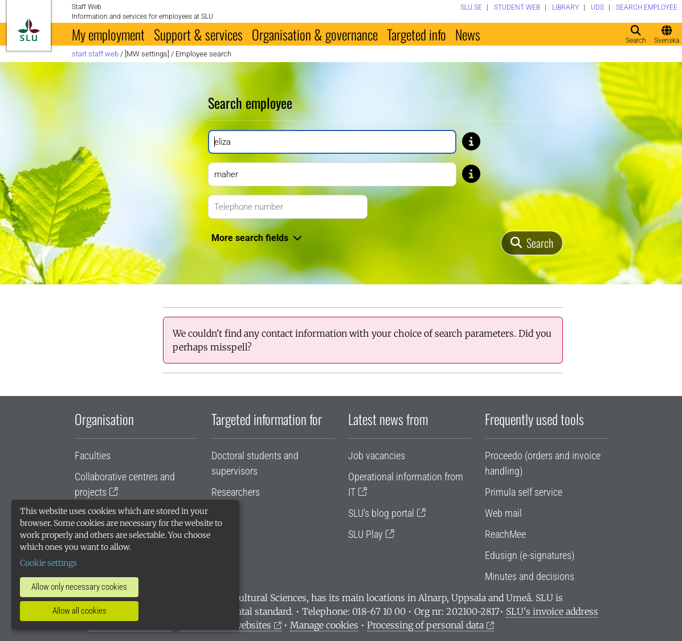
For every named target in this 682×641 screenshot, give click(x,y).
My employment (108, 34)
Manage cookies (324, 625)
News (467, 34)
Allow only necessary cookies (79, 587)
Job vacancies (376, 456)
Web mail (503, 513)
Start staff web (95, 54)
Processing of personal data (425, 625)
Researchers (235, 492)
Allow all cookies (79, 611)
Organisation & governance (315, 34)
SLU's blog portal (381, 513)
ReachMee (505, 534)
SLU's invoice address (552, 611)
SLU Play (365, 534)
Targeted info (416, 34)
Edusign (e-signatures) (529, 555)
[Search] (532, 243)
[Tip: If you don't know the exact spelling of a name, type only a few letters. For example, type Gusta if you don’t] (471, 141)
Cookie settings (48, 563)
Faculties (93, 456)
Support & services (198, 34)
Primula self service (523, 492)
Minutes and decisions (529, 576)
